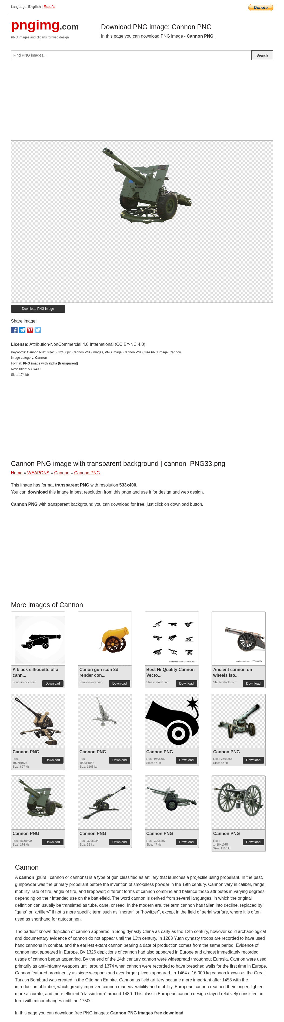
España (49, 7)
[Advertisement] (142, 102)
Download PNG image (38, 309)
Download (52, 683)
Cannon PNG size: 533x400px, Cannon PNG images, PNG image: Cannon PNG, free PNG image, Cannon (104, 352)
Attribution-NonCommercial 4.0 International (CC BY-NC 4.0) (87, 344)
